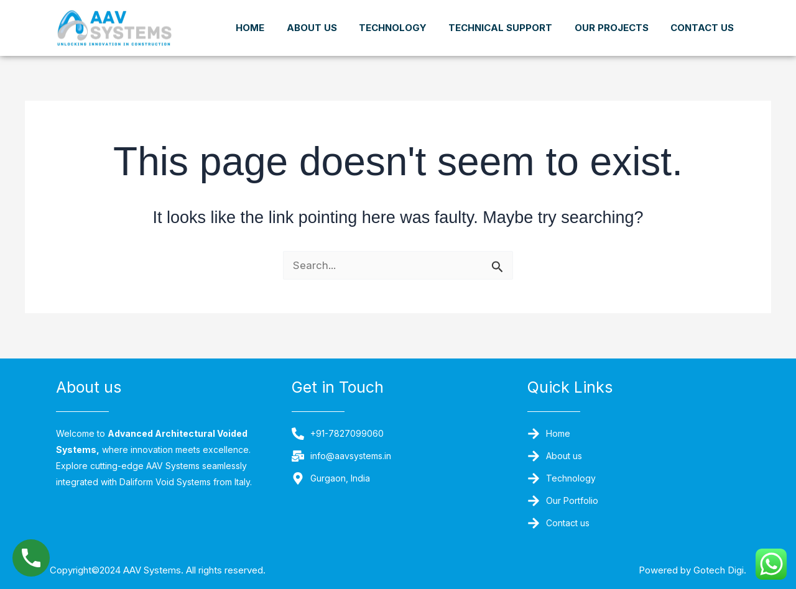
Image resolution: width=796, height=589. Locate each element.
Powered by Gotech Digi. (681, 569)
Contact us (702, 39)
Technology (466, 17)
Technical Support (580, 17)
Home (311, 17)
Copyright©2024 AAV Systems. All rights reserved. (181, 569)
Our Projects (697, 17)
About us (379, 17)
